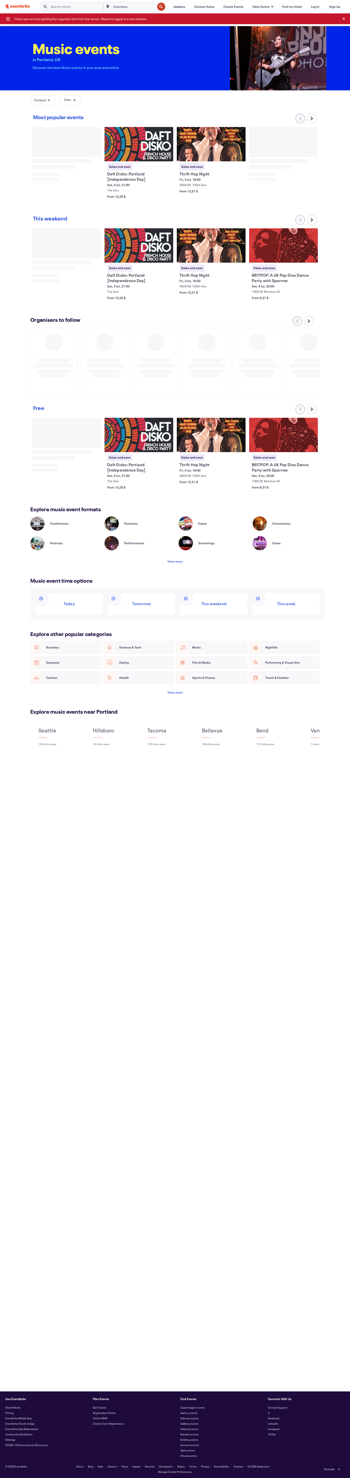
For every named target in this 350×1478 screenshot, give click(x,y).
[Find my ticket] (292, 6)
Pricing (9, 1413)
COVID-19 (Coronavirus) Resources (26, 1445)
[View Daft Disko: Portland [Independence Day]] (138, 144)
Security (150, 1466)
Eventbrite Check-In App (20, 1423)
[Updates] (179, 6)
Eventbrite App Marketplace (21, 1429)
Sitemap (10, 1439)
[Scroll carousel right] (312, 118)
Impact (136, 1466)
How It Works (13, 1407)
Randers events (189, 1434)
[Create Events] (233, 6)
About (79, 1466)
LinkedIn (273, 1423)
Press (124, 1466)
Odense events (189, 1418)
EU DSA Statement (258, 1466)
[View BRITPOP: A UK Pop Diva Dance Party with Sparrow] (283, 245)
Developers (166, 1466)
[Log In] (315, 6)
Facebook (273, 1418)
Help (100, 1466)
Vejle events (187, 1450)
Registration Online (104, 1413)
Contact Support (277, 1407)
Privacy (205, 1466)
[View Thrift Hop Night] (211, 144)
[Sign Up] (335, 6)
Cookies (238, 1466)
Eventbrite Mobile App (18, 1418)
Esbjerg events (189, 1429)
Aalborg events (189, 1423)
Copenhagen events (192, 1407)
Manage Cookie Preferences (175, 1472)
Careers (112, 1466)
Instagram (274, 1429)
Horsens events (189, 1445)
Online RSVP (100, 1418)
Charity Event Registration (108, 1423)
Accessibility (221, 1466)
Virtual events (188, 1455)
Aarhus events (189, 1413)
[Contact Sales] (204, 6)
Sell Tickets (99, 1407)
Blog (90, 1466)
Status (181, 1466)
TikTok (272, 1434)
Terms (193, 1466)
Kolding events (189, 1439)
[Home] (17, 6)
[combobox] (133, 7)
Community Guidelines (19, 1434)
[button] (263, 7)
